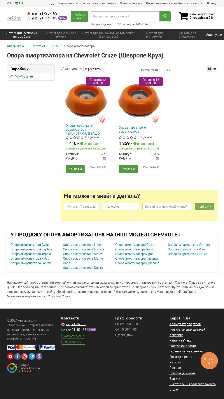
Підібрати (204, 206)
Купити (75, 169)
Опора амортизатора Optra (134, 244)
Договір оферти (181, 357)
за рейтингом (94, 69)
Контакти (176, 335)
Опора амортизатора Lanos (82, 244)
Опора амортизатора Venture (189, 244)
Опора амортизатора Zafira (187, 254)
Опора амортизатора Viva (186, 249)
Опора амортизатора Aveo (29, 244)
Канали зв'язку (131, 3)
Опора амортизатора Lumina (83, 249)
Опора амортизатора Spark (134, 254)
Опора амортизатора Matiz (82, 254)
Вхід (211, 3)
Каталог (175, 362)
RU (9, 3)
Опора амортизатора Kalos (29, 258)
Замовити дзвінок (74, 336)
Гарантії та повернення (186, 351)
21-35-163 (42, 13)
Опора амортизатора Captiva (31, 249)
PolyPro (24, 76)
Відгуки (175, 378)
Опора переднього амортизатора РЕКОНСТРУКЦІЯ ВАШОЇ (83, 129)
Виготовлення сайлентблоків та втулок (174, 3)
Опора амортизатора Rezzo (135, 249)
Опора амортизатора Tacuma (136, 258)
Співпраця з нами (182, 373)
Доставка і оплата (64, 3)
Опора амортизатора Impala (30, 254)
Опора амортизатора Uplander (137, 263)
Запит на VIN (73, 342)
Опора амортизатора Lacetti (30, 263)
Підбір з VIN (79, 17)
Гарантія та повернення (99, 3)
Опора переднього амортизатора (132, 129)
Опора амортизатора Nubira (83, 267)
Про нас (175, 368)
